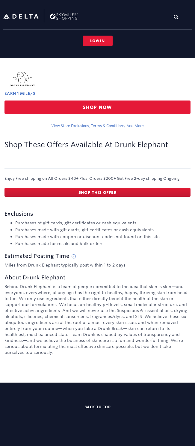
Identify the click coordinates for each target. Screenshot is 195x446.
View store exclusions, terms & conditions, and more (97, 125)
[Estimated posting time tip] (74, 256)
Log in (97, 40)
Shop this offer (97, 192)
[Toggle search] (177, 17)
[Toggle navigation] (188, 17)
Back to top (97, 406)
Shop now (97, 107)
